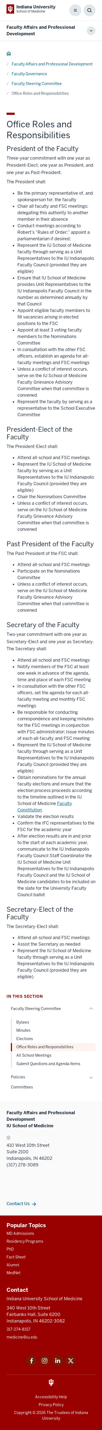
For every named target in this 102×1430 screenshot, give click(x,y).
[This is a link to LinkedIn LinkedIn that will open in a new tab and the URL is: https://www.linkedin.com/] (57, 1365)
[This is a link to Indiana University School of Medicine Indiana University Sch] (31, 9)
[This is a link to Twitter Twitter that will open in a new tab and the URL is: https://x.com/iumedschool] (70, 1365)
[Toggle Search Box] (89, 10)
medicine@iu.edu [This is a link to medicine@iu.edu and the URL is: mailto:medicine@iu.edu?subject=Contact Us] (22, 1337)
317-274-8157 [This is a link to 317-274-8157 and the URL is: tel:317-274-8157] (18, 1329)
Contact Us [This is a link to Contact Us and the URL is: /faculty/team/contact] (18, 1203)
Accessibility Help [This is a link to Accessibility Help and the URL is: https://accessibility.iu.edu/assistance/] (51, 1396)
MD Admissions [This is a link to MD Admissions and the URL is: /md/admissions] (20, 1233)
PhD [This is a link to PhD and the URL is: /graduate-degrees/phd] (10, 1249)
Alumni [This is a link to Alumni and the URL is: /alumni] (13, 1264)
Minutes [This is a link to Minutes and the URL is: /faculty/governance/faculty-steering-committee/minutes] (23, 1030)
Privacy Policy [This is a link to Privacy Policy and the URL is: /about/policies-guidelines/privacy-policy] (51, 1404)
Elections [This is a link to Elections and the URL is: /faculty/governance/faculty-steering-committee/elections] (24, 1038)
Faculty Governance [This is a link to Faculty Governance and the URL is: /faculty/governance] (29, 73)
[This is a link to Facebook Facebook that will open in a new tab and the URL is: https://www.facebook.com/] (31, 1365)
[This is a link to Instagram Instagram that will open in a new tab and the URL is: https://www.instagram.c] (44, 1365)
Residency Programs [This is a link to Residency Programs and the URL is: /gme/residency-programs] (25, 1241)
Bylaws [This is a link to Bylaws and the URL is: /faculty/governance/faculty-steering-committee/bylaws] (22, 1022)
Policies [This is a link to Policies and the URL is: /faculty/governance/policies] (18, 1077)
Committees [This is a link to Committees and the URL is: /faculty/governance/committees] (22, 1087)
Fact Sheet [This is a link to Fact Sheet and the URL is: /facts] (16, 1257)
